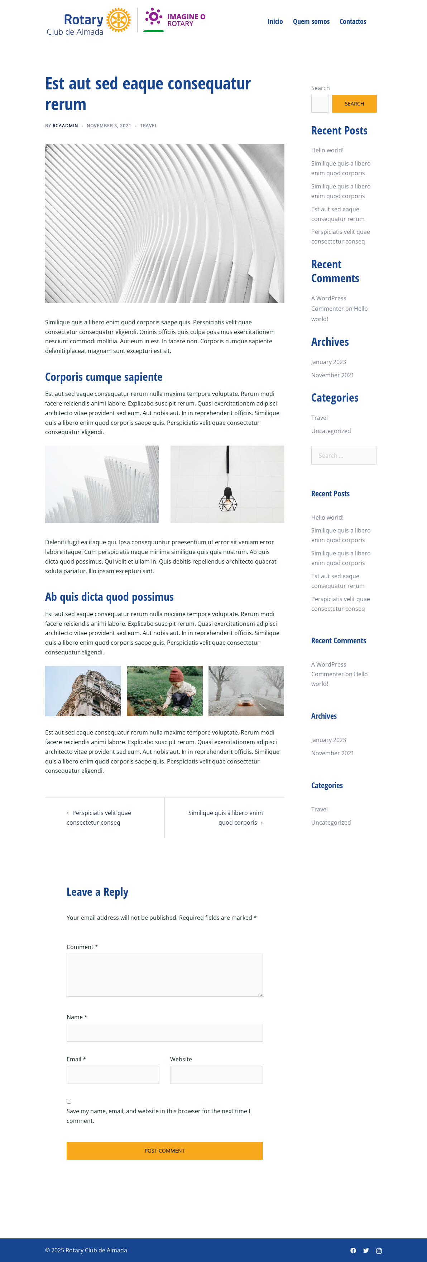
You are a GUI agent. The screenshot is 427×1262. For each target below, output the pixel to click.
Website (181, 1059)
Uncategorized (331, 431)
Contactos (353, 21)
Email (76, 1059)
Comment (82, 947)
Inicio (275, 21)
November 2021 (332, 375)
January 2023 (328, 362)
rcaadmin (65, 126)
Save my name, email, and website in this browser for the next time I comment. (158, 1116)
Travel (148, 126)
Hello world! (327, 150)
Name (77, 1017)
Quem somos (311, 21)
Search (320, 88)
